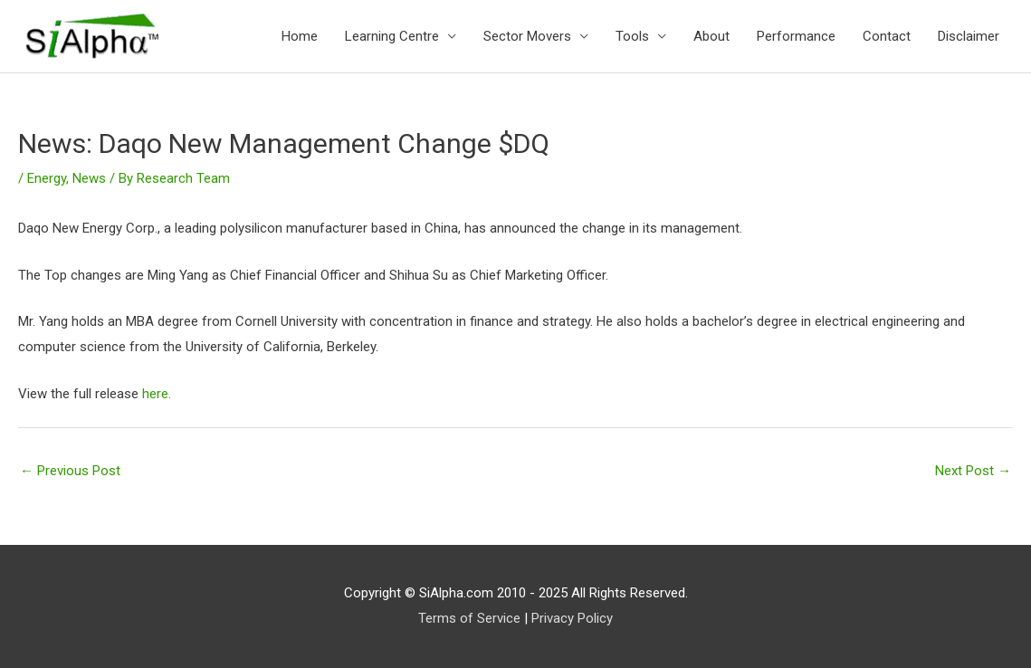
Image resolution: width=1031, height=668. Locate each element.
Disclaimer (968, 36)
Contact (887, 36)
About (711, 36)
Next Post (973, 471)
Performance (796, 36)
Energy (46, 178)
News (89, 178)
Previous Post (70, 471)
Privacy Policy (572, 618)
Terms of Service (469, 618)
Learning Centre (392, 36)
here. (156, 394)
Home (300, 36)
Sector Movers (527, 36)
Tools (632, 36)
